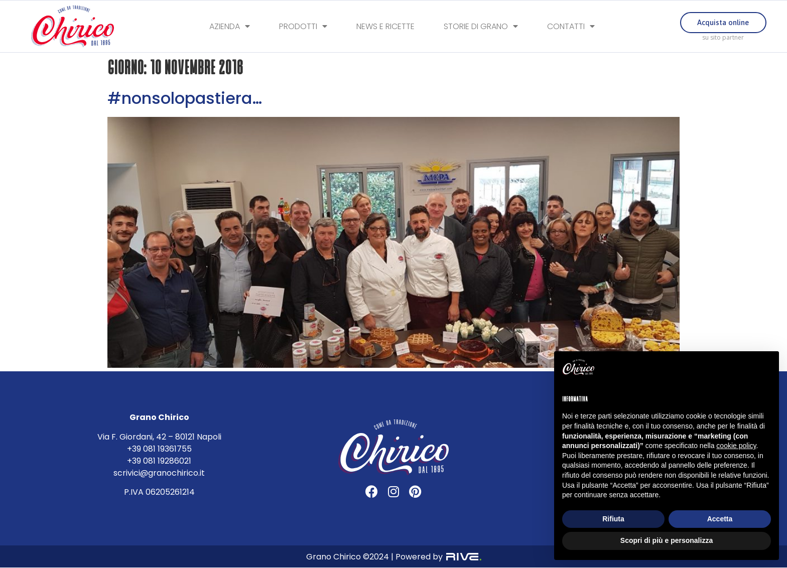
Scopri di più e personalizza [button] (666, 540)
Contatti (571, 26)
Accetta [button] (720, 519)
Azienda (229, 26)
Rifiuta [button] (613, 519)
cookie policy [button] (736, 446)
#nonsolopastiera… (184, 98)
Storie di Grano (481, 26)
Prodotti (303, 26)
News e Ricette (385, 26)
